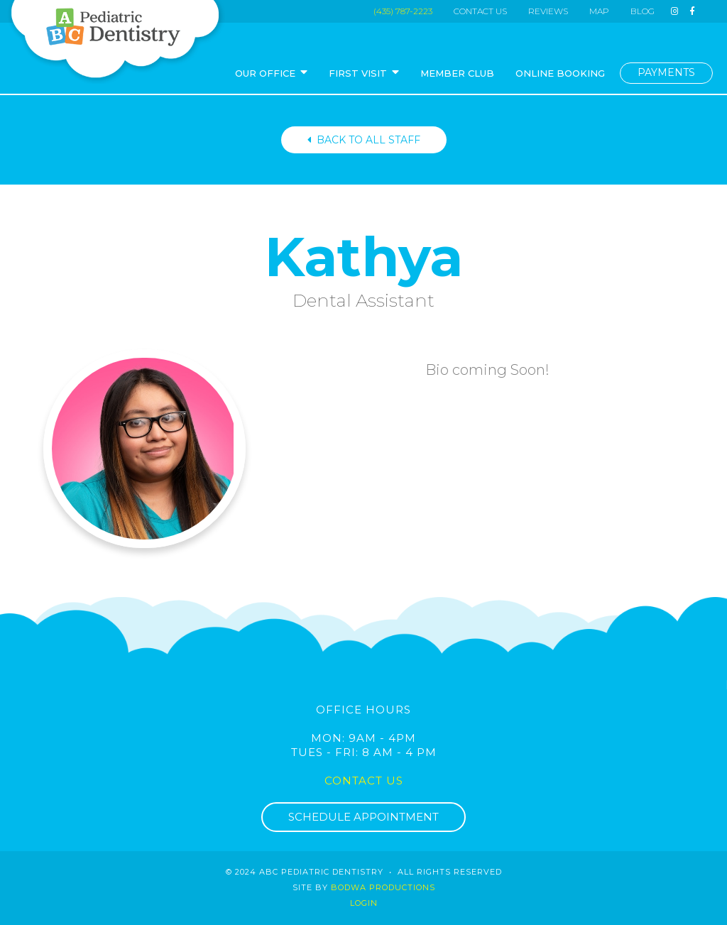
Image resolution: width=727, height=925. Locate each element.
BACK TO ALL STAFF (363, 139)
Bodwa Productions (383, 887)
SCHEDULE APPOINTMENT (363, 816)
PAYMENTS (666, 72)
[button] (271, 74)
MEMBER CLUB (457, 73)
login (364, 903)
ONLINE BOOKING (560, 73)
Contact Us (363, 780)
